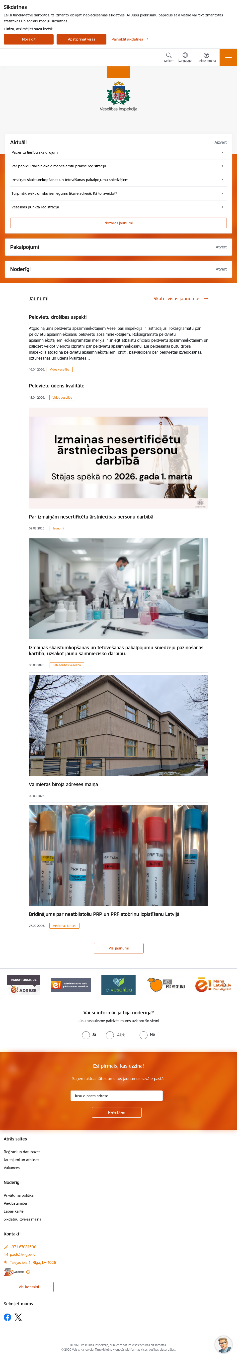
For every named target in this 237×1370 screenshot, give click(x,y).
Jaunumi (58, 528)
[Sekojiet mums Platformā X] (18, 1317)
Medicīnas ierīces (64, 926)
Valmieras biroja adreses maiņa (63, 784)
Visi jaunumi (119, 948)
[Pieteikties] (117, 1112)
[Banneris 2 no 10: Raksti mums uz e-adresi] (71, 984)
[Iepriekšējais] (12, 985)
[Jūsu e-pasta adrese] (117, 1095)
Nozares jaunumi (118, 223)
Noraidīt (28, 39)
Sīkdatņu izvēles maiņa (22, 1219)
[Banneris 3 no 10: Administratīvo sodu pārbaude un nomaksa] (118, 984)
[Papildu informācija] (28, 1272)
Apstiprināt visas (81, 39)
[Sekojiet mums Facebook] (7, 1317)
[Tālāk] (225, 985)
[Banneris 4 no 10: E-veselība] (166, 984)
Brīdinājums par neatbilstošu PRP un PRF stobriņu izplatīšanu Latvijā (104, 914)
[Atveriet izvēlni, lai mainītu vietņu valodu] (185, 58)
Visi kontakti (29, 1286)
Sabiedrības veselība (67, 665)
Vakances (12, 1167)
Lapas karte (13, 1211)
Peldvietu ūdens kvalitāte (56, 386)
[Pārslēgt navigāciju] (228, 57)
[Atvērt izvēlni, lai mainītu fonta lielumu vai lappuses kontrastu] (206, 58)
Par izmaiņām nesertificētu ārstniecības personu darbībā (91, 517)
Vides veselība (59, 369)
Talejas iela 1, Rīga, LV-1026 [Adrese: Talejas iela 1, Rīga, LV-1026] (33, 1262)
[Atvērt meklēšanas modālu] (169, 58)
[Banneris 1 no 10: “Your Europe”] (24, 984)
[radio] (89, 1034)
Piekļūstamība (15, 1203)
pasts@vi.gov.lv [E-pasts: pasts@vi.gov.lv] (22, 1254)
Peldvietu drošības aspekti (58, 317)
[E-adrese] (14, 1272)
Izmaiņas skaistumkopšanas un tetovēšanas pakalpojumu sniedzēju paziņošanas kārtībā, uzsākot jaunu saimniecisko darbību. (116, 651)
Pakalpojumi (24, 247)
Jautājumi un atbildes (21, 1159)
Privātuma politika (19, 1195)
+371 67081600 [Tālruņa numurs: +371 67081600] (23, 1246)
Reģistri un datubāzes (22, 1151)
